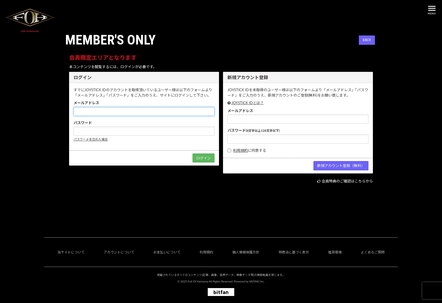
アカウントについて (119, 252)
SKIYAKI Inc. (257, 281)
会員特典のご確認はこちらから (347, 181)
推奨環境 (335, 252)
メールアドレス (86, 103)
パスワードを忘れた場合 (91, 139)
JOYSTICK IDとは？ (247, 103)
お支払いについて (166, 252)
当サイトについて (71, 252)
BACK (367, 40)
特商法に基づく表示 (294, 252)
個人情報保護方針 (245, 252)
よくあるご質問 (372, 252)
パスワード (83, 123)
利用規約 (240, 150)
